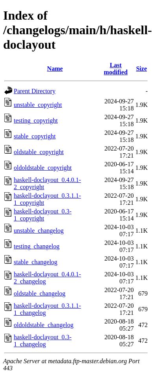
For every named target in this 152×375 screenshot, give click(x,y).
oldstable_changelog (40, 293)
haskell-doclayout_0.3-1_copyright (42, 215)
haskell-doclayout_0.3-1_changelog (42, 340)
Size (141, 68)
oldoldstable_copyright (43, 167)
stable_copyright (35, 136)
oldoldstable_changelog (43, 325)
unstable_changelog (39, 230)
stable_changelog (35, 262)
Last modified (115, 68)
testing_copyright (36, 120)
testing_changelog (36, 246)
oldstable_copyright (39, 152)
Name (55, 68)
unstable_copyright (38, 104)
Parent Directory (34, 91)
